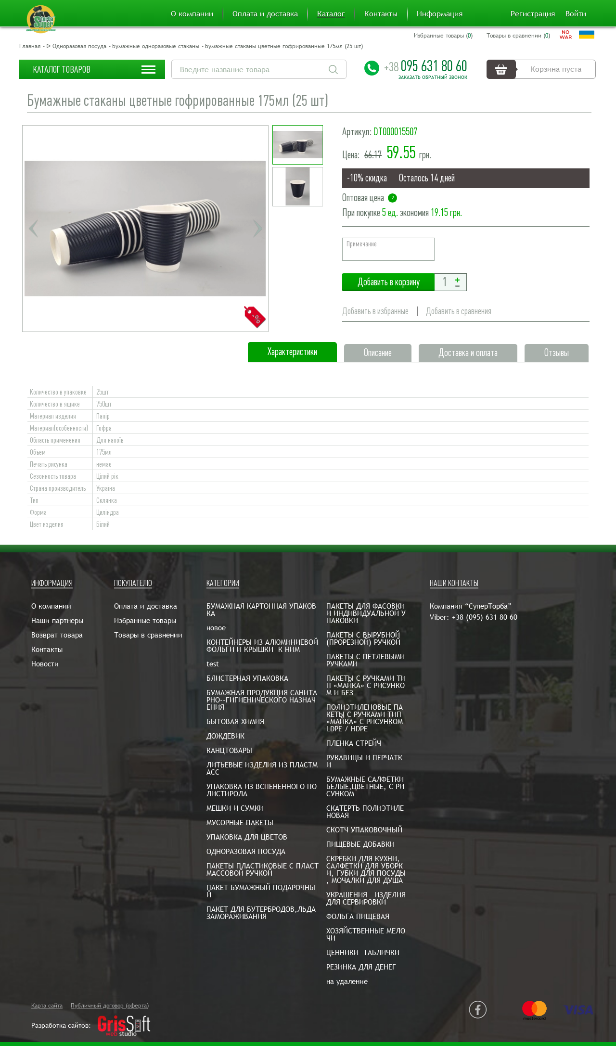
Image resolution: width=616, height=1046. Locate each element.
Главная (29, 46)
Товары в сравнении (148, 634)
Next (257, 228)
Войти (575, 14)
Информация (439, 14)
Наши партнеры (57, 620)
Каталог (331, 14)
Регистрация (533, 14)
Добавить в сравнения (458, 311)
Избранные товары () (443, 35)
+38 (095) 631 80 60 (484, 617)
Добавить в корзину (388, 282)
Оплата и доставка (265, 14)
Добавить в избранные (375, 311)
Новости (45, 663)
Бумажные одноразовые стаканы (155, 46)
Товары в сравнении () (518, 35)
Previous (33, 228)
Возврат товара (57, 634)
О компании (192, 14)
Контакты (381, 14)
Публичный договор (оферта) (110, 1005)
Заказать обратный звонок (432, 77)
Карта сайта (47, 1005)
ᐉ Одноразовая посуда (76, 46)
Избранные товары (145, 620)
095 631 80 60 (425, 66)
